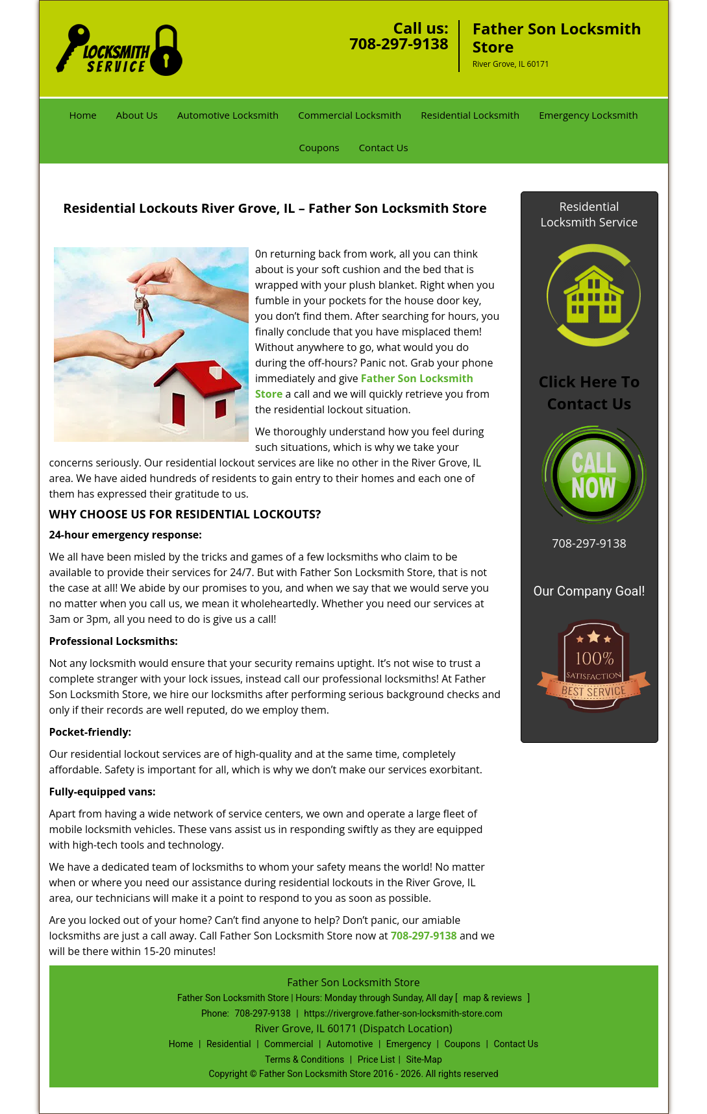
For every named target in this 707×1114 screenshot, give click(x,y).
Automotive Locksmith (228, 114)
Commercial (288, 1044)
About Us (137, 114)
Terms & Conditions (304, 1059)
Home (82, 114)
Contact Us (383, 147)
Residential (228, 1044)
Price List (376, 1059)
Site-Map (424, 1059)
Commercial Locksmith (349, 114)
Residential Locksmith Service (589, 214)
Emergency (408, 1044)
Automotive (350, 1044)
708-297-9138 (399, 43)
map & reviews (493, 998)
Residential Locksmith (470, 114)
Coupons (319, 147)
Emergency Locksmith (588, 114)
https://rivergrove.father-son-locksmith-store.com (403, 1013)
